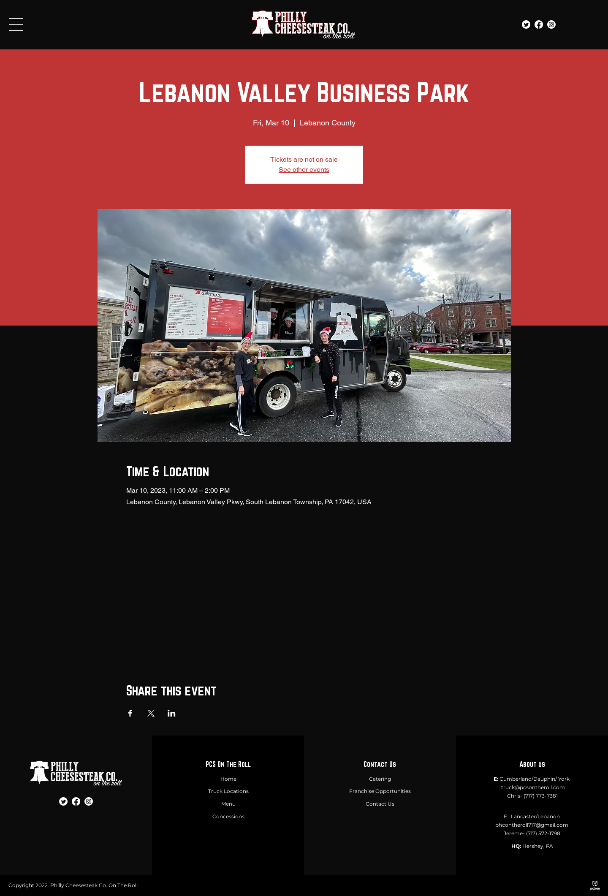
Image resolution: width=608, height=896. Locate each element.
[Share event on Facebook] (130, 713)
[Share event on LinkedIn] (172, 713)
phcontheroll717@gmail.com (531, 825)
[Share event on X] (151, 713)
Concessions (228, 816)
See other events (304, 170)
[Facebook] (539, 24)
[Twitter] (526, 24)
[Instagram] (551, 24)
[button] (16, 24)
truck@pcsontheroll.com (533, 787)
